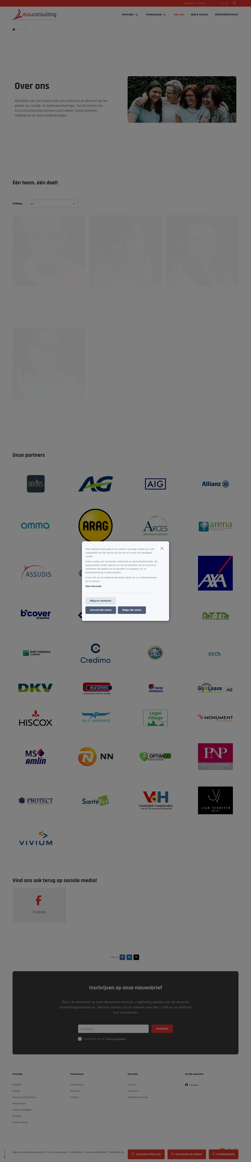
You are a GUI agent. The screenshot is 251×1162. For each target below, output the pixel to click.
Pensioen (17, 1116)
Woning (16, 1091)
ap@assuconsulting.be (24, 417)
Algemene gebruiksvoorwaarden (28, 1152)
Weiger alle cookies (131, 610)
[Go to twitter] (137, 957)
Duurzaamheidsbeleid (96, 1152)
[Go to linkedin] (130, 957)
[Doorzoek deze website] (234, 3)
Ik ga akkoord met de (106, 1038)
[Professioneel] (153, 14)
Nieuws (202, 3)
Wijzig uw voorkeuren (100, 600)
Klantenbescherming (138, 1097)
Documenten (189, 3)
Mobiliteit (17, 1084)
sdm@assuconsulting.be (101, 304)
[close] (162, 548)
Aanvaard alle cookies (101, 610)
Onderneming (76, 1084)
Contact (131, 1084)
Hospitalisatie (19, 1103)
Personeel (75, 1091)
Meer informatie (93, 586)
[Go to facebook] (123, 957)
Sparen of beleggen (22, 1109)
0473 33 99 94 (19, 313)
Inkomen (74, 1097)
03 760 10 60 (19, 309)
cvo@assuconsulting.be (24, 304)
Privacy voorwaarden (116, 1038)
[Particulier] (126, 14)
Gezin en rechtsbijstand (24, 1097)
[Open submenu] (137, 15)
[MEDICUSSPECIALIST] (225, 14)
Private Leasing (20, 1122)
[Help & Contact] (199, 14)
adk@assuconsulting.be (177, 304)
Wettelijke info (117, 1152)
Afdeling (17, 203)
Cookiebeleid (76, 1152)
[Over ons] (178, 14)
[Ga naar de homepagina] (47, 15)
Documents (133, 1091)
